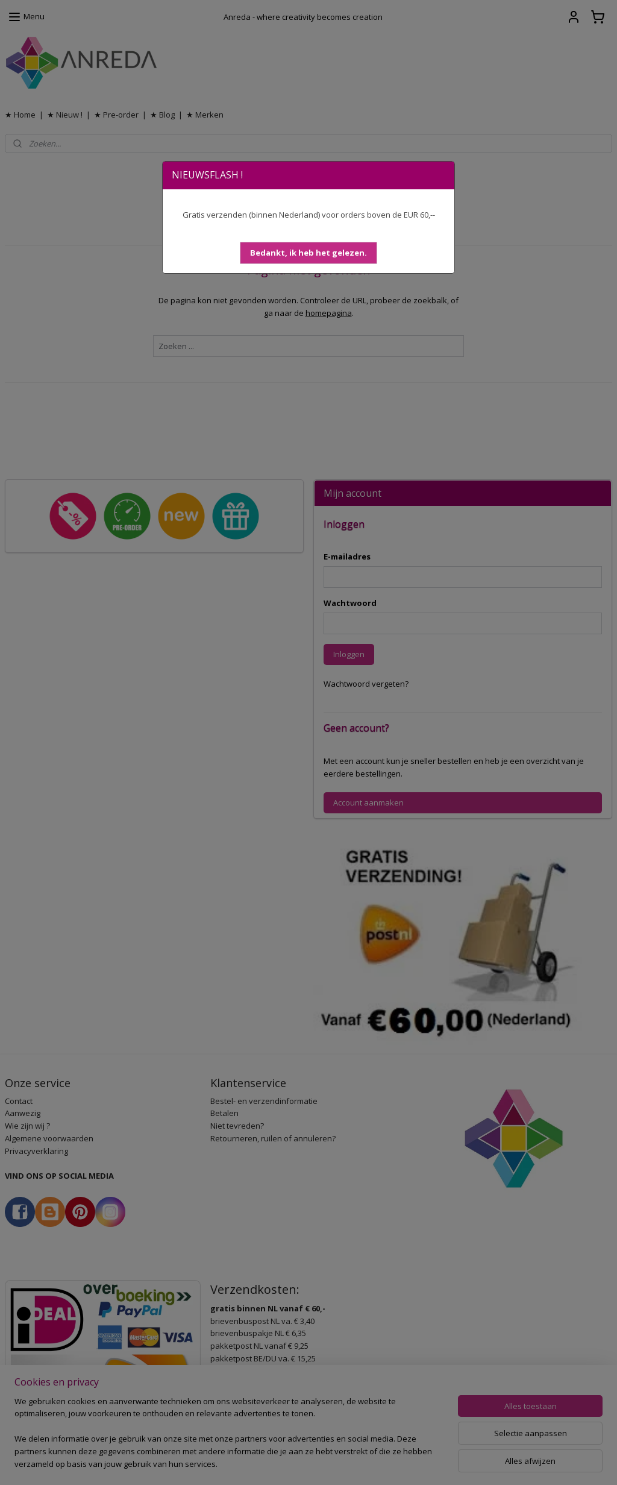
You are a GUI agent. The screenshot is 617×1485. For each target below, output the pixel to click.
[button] (308, 253)
